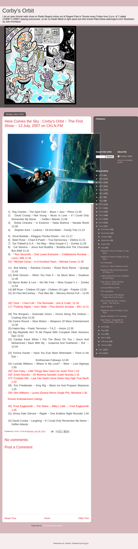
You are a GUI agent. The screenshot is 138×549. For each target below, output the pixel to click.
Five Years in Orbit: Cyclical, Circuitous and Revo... (112, 283)
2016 (101, 212)
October (104, 237)
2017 (101, 208)
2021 (101, 193)
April (103, 334)
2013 (101, 223)
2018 (101, 204)
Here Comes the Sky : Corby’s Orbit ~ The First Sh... (113, 302)
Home (47, 518)
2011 (101, 349)
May (103, 330)
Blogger (85, 543)
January (104, 345)
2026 (101, 175)
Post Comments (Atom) (52, 526)
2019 (101, 201)
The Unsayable (106, 291)
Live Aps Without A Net (109, 288)
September (106, 240)
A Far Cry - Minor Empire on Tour (114, 266)
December (105, 229)
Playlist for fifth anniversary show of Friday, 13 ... (114, 271)
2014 (101, 219)
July (103, 248)
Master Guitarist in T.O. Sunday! (113, 316)
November (105, 233)
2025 (101, 179)
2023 (101, 186)
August (104, 244)
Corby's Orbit (18, 11)
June (103, 327)
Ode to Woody (106, 307)
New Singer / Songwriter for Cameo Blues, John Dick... (112, 321)
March (104, 338)
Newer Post (10, 518)
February (105, 341)
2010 (101, 353)
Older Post (83, 518)
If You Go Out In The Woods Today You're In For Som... (112, 296)
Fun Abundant (106, 263)
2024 (101, 182)
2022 (101, 190)
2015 (101, 215)
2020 (101, 197)
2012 (101, 226)
